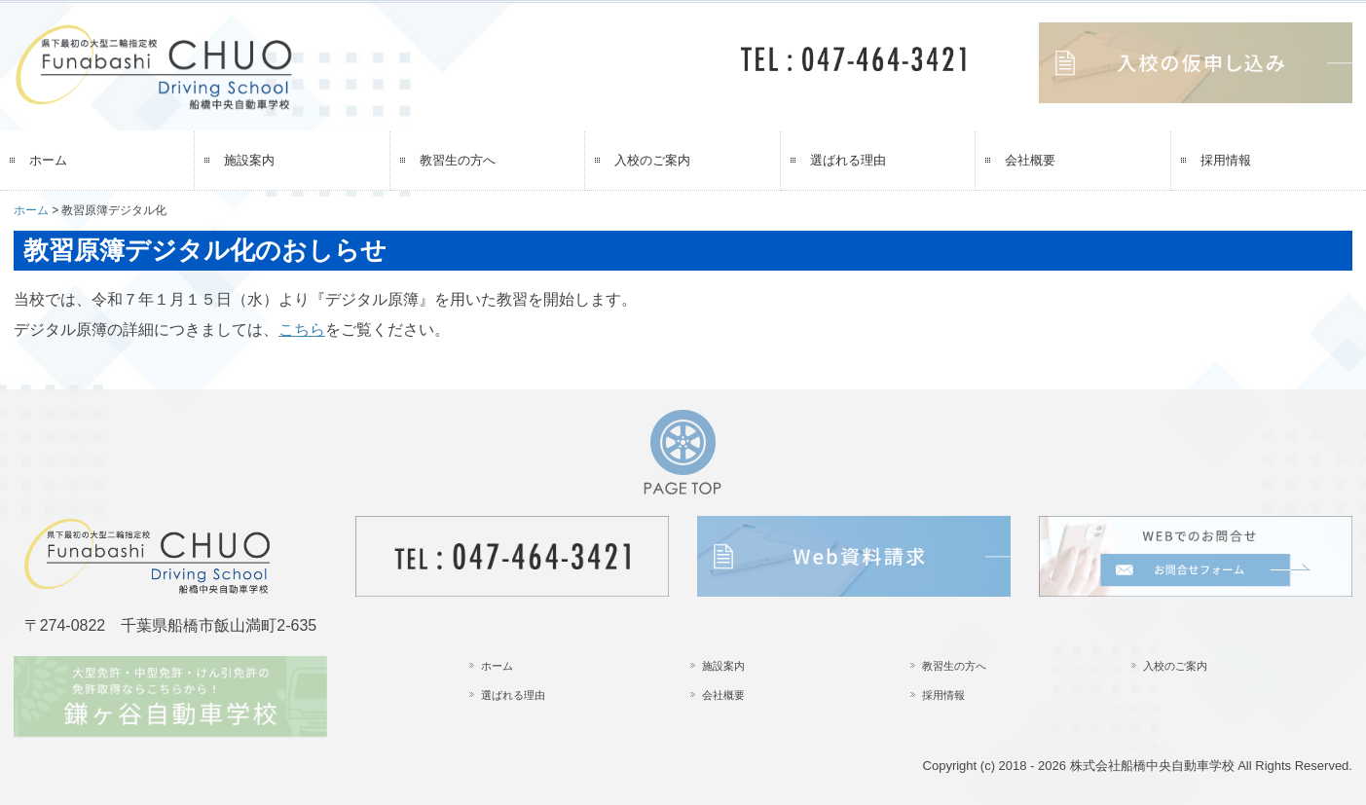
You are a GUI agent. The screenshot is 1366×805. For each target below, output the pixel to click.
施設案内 (249, 160)
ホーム (48, 160)
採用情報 (1225, 160)
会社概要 (1030, 160)
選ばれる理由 (848, 160)
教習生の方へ (458, 160)
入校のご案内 (652, 160)
